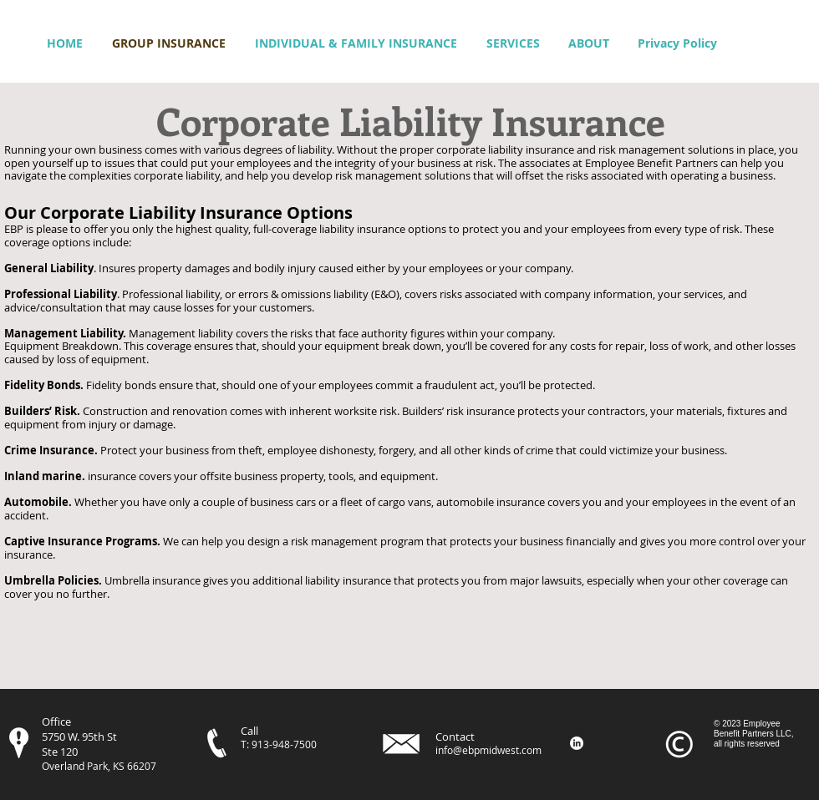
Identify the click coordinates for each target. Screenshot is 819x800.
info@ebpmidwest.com (488, 750)
